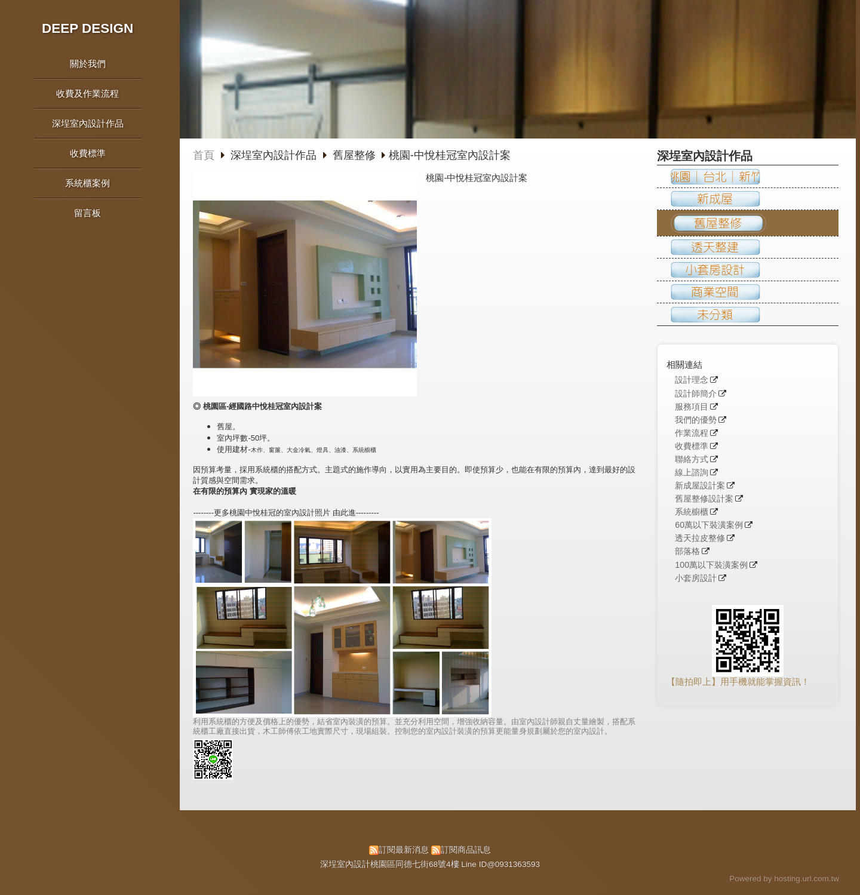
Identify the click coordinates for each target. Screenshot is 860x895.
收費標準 (691, 446)
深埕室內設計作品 (275, 155)
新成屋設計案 (700, 485)
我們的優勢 (696, 420)
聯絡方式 (691, 459)
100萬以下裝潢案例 (711, 565)
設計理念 (691, 380)
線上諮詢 (691, 472)
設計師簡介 (696, 393)
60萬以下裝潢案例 (709, 525)
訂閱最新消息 (404, 849)
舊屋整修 (354, 155)
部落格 (687, 551)
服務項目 (691, 406)
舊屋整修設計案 (704, 498)
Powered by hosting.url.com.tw (784, 878)
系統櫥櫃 (691, 512)
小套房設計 (696, 578)
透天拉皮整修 (700, 538)
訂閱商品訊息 (466, 849)
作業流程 (691, 433)
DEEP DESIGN (87, 28)
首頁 (203, 155)
